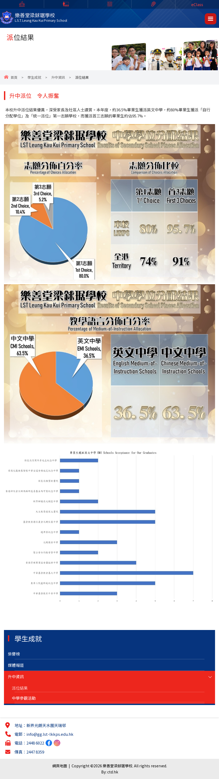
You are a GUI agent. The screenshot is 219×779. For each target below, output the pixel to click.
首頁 (14, 77)
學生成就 (34, 77)
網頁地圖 (59, 765)
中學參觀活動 (24, 698)
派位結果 (20, 688)
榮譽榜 (14, 654)
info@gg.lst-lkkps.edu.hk (49, 734)
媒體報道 (16, 665)
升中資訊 (58, 77)
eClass (197, 4)
